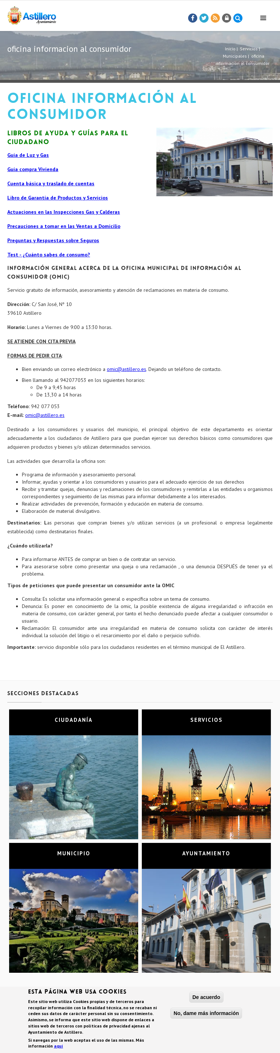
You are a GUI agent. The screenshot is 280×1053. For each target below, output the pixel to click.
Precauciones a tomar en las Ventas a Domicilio (63, 226)
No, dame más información (206, 1014)
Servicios (249, 48)
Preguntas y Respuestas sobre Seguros (53, 240)
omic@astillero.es (126, 369)
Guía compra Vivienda (32, 169)
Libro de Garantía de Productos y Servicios (57, 197)
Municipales (235, 56)
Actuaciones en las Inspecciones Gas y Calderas (63, 212)
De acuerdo (206, 998)
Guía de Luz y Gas (28, 155)
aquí (58, 1047)
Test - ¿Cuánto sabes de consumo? (48, 254)
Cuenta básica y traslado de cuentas (50, 183)
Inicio (230, 48)
